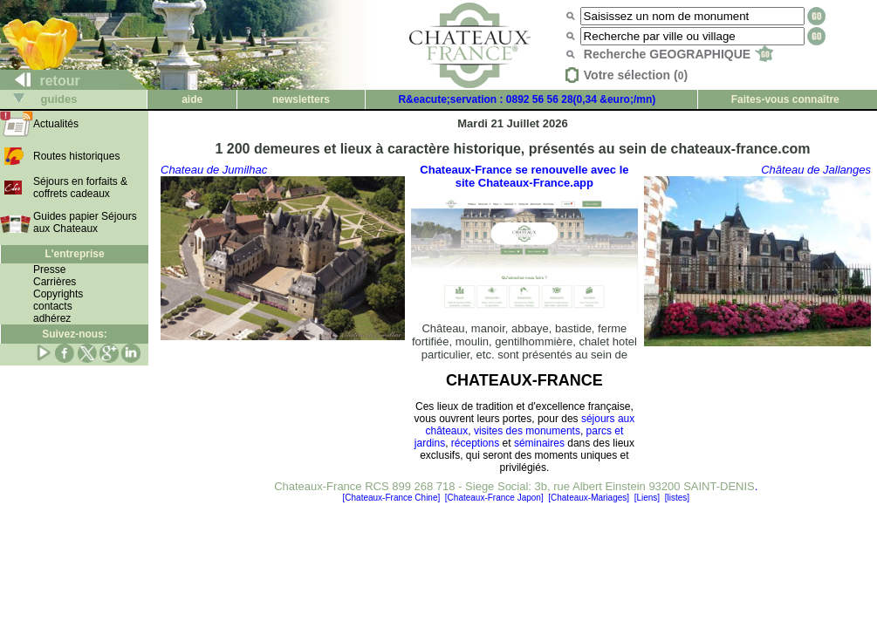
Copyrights (58, 294)
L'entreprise (74, 254)
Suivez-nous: (74, 334)
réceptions (475, 443)
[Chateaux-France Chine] (392, 497)
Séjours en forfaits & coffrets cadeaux (80, 187)
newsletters (301, 99)
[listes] (677, 497)
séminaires (539, 443)
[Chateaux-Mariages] (588, 497)
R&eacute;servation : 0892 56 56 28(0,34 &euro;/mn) (526, 99)
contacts (52, 306)
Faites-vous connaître (785, 99)
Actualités (56, 124)
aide (192, 99)
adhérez (52, 318)
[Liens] (647, 497)
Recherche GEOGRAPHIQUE (678, 54)
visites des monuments (527, 431)
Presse (49, 269)
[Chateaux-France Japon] (494, 497)
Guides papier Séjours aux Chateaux (85, 222)
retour (40, 80)
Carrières (54, 282)
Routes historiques (76, 156)
